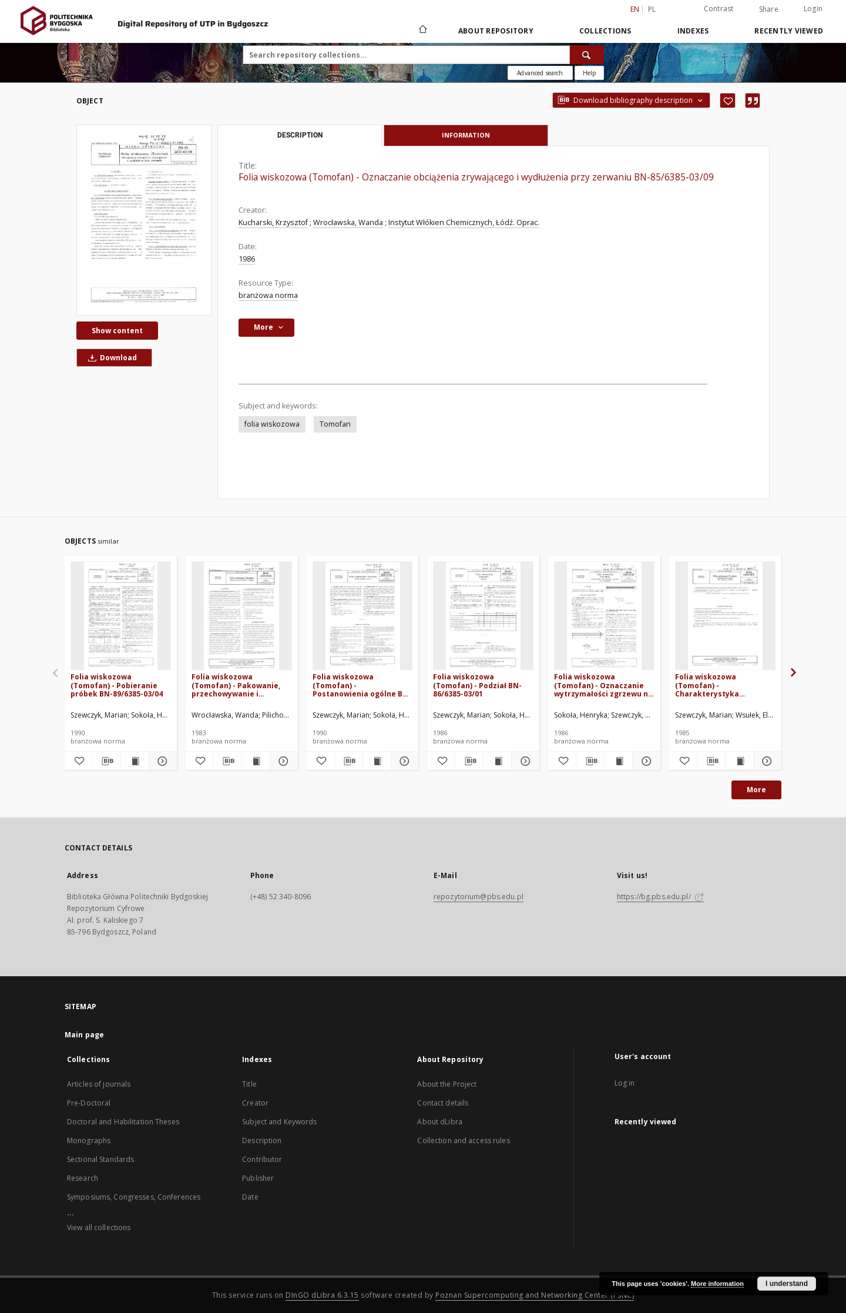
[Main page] (422, 30)
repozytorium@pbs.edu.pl (478, 897)
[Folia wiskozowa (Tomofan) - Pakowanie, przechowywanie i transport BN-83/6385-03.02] (241, 616)
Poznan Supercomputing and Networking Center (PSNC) (534, 1295)
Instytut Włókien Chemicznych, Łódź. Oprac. (463, 222)
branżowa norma (268, 295)
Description (261, 1140)
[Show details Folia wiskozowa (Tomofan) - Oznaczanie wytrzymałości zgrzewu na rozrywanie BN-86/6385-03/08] (645, 761)
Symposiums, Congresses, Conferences (133, 1197)
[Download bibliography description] (106, 761)
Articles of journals (98, 1084)
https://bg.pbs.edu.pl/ (660, 897)
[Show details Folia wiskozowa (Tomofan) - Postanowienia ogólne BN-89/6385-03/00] (403, 761)
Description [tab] (300, 135)
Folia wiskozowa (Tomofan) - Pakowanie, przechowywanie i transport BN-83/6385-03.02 (236, 685)
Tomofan (335, 424)
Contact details (442, 1103)
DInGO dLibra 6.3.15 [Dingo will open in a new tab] (322, 1295)
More (756, 790)
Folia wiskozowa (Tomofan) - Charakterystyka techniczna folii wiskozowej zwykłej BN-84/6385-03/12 (719, 685)
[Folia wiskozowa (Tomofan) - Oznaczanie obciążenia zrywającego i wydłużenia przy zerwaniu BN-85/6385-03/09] (144, 220)
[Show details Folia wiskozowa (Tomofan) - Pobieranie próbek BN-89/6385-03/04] (161, 761)
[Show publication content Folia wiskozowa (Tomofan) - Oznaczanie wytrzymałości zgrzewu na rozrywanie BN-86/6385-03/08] (618, 761)
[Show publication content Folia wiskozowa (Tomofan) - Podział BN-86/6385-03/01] (497, 761)
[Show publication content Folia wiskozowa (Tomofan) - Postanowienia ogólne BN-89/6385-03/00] (377, 761)
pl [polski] (652, 9)
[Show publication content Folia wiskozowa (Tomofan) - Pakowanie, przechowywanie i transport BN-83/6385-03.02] (256, 761)
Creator (255, 1103)
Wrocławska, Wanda (348, 222)
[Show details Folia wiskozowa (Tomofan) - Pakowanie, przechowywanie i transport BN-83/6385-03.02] (282, 761)
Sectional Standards (100, 1159)
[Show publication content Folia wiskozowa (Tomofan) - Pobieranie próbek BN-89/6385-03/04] (135, 761)
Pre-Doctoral (88, 1103)
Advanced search (540, 73)
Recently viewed (788, 31)
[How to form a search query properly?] (589, 73)
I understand (787, 1283)
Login (813, 9)
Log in (625, 1083)
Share (768, 9)
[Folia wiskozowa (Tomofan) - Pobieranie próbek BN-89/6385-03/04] (120, 616)
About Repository (495, 31)
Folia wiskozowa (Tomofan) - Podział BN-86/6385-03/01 (477, 685)
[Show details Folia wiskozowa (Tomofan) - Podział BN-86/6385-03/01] (524, 761)
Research (82, 1178)
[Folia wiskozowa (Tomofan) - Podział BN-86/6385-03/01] (483, 616)
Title (249, 1084)
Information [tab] (466, 134)
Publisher (258, 1178)
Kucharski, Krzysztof (273, 222)
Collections (605, 31)
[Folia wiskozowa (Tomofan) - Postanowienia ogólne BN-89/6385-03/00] (362, 616)
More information (717, 1283)
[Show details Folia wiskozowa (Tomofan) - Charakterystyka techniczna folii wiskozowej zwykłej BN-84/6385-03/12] (766, 761)
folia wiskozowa (272, 424)
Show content (117, 331)
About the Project (446, 1084)
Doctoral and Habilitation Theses (123, 1122)
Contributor (262, 1159)
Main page (84, 1035)
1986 (247, 259)
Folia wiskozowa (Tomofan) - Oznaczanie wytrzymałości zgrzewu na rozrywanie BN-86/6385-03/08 (603, 685)
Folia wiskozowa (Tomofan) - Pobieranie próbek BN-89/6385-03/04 (116, 685)
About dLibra (439, 1122)
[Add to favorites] (728, 100)
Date (250, 1197)
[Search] (587, 54)
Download (110, 357)
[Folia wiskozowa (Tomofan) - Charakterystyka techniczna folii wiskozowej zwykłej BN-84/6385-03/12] (725, 616)
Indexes (693, 31)
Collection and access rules (463, 1140)
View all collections (98, 1227)
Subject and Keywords (279, 1122)
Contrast (719, 9)
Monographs (88, 1140)
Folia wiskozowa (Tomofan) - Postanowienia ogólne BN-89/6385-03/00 (362, 685)
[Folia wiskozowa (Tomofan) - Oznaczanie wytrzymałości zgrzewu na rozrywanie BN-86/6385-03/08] (604, 616)
